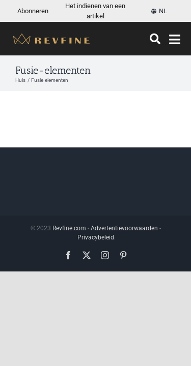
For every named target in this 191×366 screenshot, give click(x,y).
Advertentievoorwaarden (124, 305)
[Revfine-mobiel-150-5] (51, 37)
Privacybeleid (95, 314)
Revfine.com (69, 305)
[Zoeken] (155, 39)
